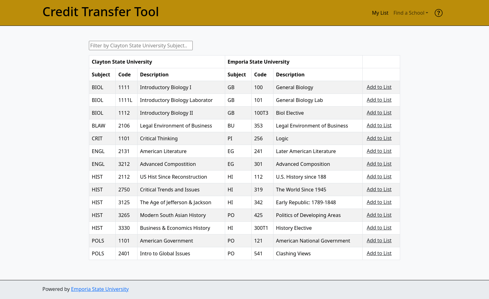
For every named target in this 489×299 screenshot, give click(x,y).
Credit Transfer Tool (100, 11)
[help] (439, 13)
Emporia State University (100, 289)
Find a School (409, 12)
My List (380, 12)
